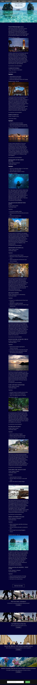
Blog (19, 1)
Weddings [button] (24, 1)
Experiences (7, 1)
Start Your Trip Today (18, 585)
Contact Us (30, 1)
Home (2, 1)
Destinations (14, 1)
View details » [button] (18, 627)
